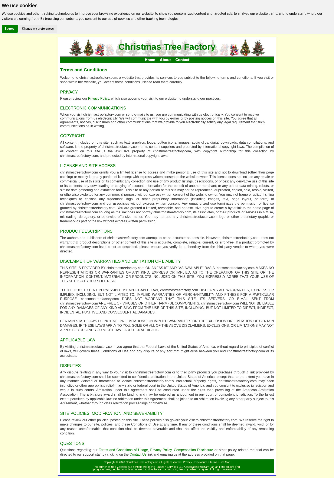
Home (150, 60)
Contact (182, 60)
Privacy (187, 462)
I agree (9, 28)
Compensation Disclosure (193, 450)
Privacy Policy (98, 98)
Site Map (225, 462)
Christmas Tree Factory (166, 47)
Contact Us (138, 454)
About (165, 60)
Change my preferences (38, 28)
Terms (213, 462)
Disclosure (200, 462)
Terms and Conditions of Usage (123, 450)
